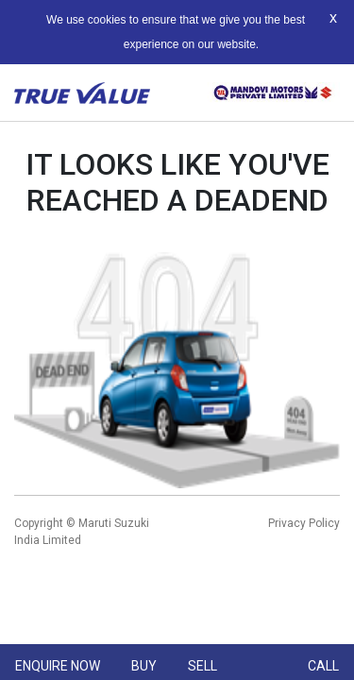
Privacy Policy (304, 523)
